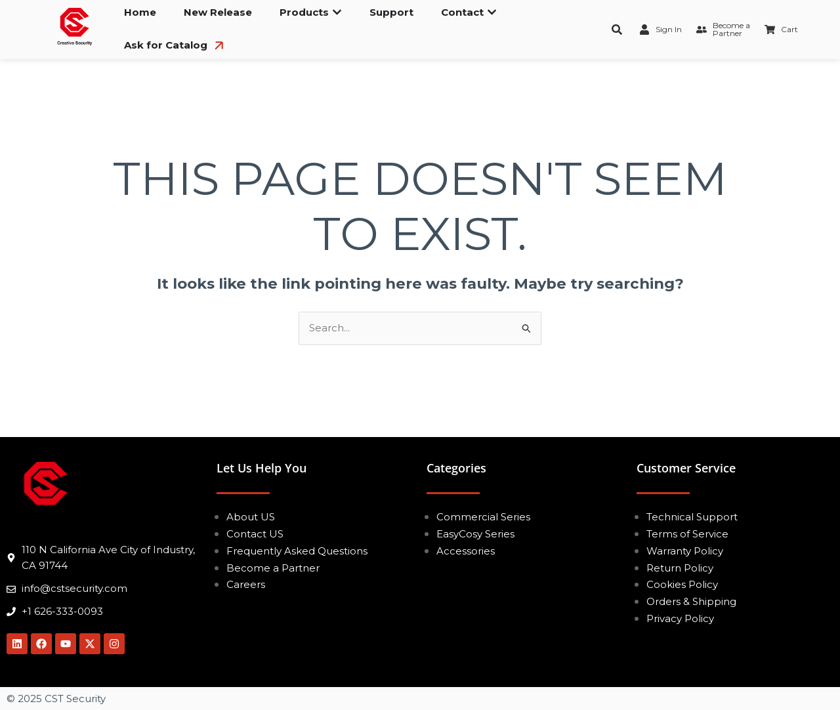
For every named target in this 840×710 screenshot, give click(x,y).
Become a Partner (273, 568)
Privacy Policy (680, 618)
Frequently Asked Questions (297, 551)
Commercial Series (483, 517)
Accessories (465, 551)
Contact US (255, 534)
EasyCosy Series (475, 534)
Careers (245, 584)
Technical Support (692, 517)
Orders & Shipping (691, 601)
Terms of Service (687, 534)
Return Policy (679, 568)
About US (250, 517)
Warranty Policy (684, 551)
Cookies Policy (682, 584)
